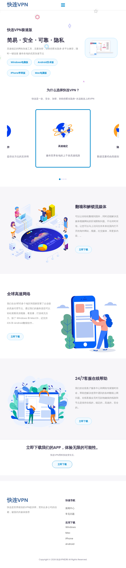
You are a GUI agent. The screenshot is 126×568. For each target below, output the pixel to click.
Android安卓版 (46, 62)
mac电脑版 (41, 73)
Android (69, 544)
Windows (70, 527)
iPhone (69, 538)
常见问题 (70, 513)
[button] (60, 179)
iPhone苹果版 (18, 73)
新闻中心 (70, 508)
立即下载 (83, 249)
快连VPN (17, 4)
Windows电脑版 (19, 62)
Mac (67, 532)
